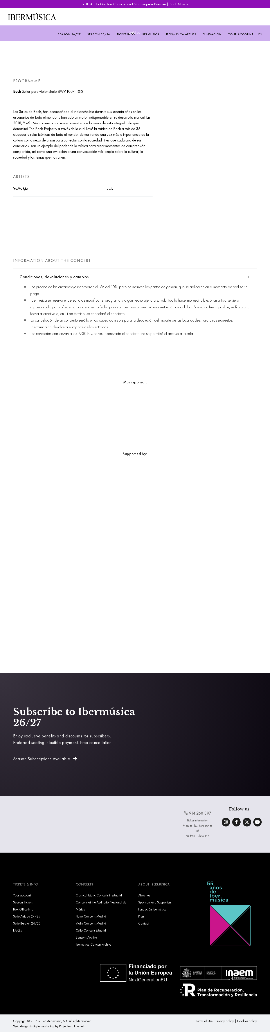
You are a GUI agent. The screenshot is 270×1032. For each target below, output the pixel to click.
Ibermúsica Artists (181, 34)
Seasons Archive (86, 937)
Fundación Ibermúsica (152, 909)
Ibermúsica (151, 34)
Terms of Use (204, 1021)
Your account (240, 34)
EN (260, 34)
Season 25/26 (98, 34)
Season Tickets (22, 902)
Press (141, 916)
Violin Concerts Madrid (91, 923)
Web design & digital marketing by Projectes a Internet (48, 1026)
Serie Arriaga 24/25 (26, 916)
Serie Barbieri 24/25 (27, 923)
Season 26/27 (69, 34)
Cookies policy (247, 1021)
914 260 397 (197, 813)
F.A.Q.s (17, 930)
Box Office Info (23, 909)
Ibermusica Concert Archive (93, 944)
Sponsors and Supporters (154, 902)
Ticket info (126, 34)
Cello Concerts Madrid (91, 930)
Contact (143, 923)
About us (144, 895)
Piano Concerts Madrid (91, 916)
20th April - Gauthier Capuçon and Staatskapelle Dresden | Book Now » (135, 4)
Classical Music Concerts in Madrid (99, 895)
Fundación (212, 34)
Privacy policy (225, 1021)
